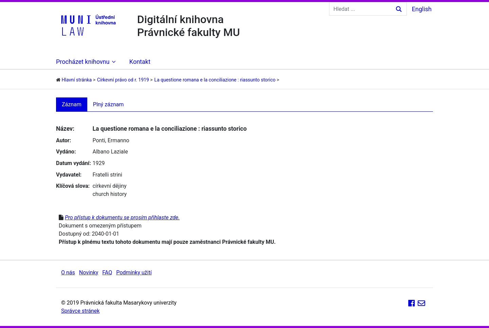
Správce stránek (80, 311)
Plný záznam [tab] (108, 104)
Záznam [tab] (72, 104)
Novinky (88, 272)
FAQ (107, 272)
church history (109, 194)
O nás (68, 272)
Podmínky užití (133, 272)
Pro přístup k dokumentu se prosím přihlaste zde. (122, 217)
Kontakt (139, 61)
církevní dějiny (109, 186)
